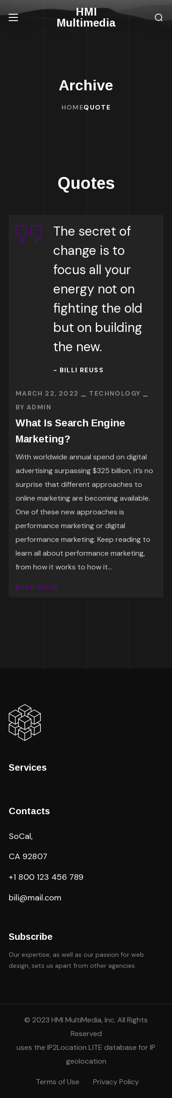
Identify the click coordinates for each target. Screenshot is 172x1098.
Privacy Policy (116, 1082)
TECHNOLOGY (114, 393)
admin (39, 407)
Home (72, 107)
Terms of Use (57, 1082)
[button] (158, 17)
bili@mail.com (35, 897)
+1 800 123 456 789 (46, 877)
